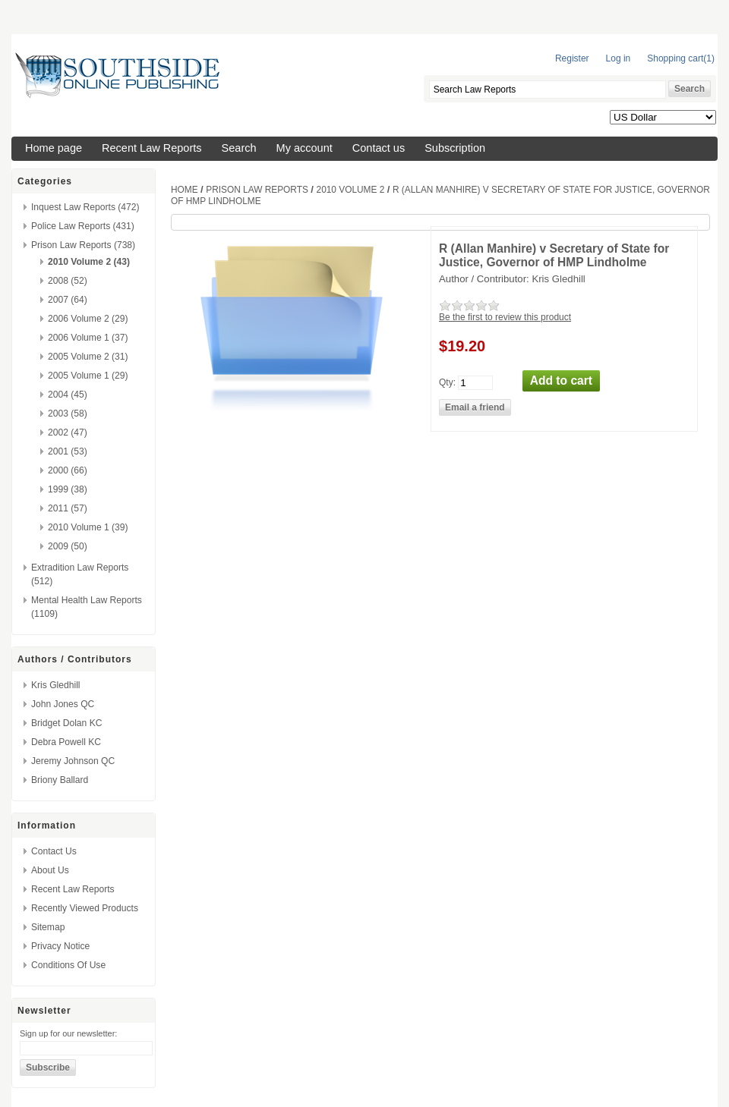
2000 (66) (67, 470)
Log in (618, 58)
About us (50, 870)
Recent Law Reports (152, 148)
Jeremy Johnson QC (73, 761)
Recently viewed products (84, 908)
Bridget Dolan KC (66, 723)
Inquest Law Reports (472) (85, 207)
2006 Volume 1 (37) (88, 337)
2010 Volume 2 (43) (89, 261)
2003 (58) (67, 413)
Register (572, 58)
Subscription (454, 148)
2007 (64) (67, 299)
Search (239, 148)
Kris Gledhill (55, 685)
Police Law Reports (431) (82, 226)
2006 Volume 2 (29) (88, 318)
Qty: (447, 381)
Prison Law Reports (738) (83, 245)
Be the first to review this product (505, 317)
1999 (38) (67, 489)
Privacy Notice (60, 946)
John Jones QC (62, 704)
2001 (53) (67, 451)
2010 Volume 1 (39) (88, 527)
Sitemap (48, 927)
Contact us (378, 148)
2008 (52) (67, 280)
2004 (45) (67, 394)
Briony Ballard (59, 780)
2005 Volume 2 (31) (88, 356)
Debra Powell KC (66, 742)
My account (304, 148)
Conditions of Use (68, 965)
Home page (53, 148)
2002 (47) (67, 432)
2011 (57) (67, 508)
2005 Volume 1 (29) (88, 375)
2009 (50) (67, 546)
